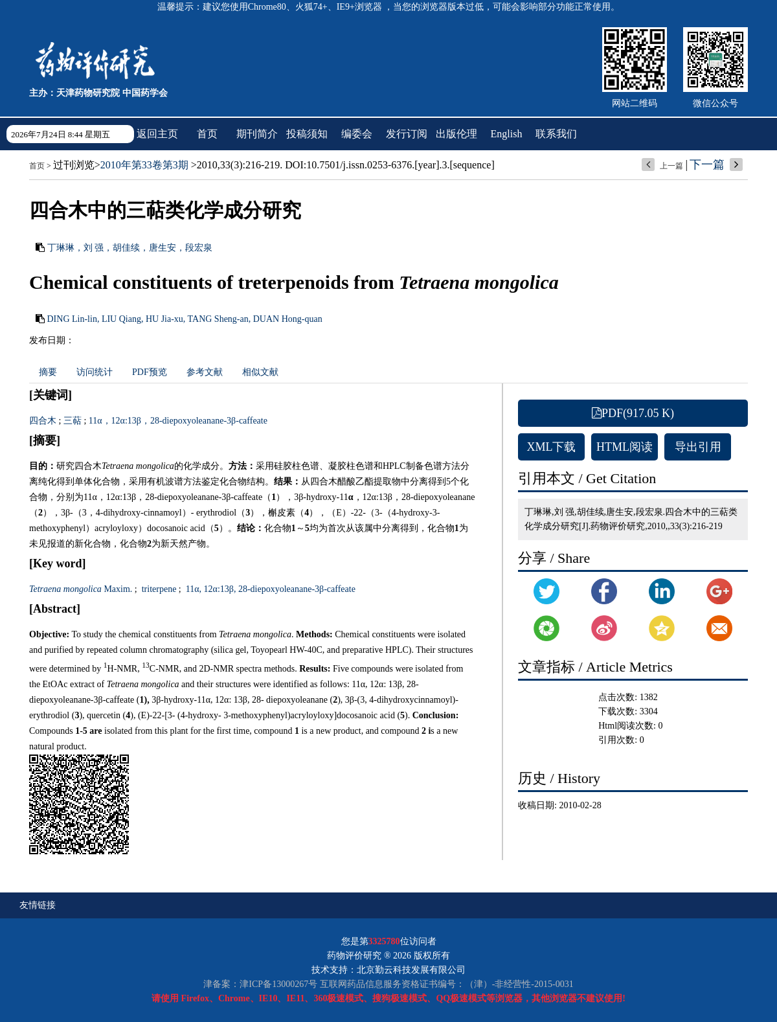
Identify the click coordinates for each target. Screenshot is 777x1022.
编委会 (356, 133)
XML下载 (551, 446)
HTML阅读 (624, 446)
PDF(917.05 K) (633, 413)
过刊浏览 (74, 164)
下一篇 (707, 164)
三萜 (72, 421)
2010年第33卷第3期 (144, 164)
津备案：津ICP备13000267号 (260, 984)
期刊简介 (257, 133)
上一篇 (671, 165)
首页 (207, 133)
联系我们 (556, 133)
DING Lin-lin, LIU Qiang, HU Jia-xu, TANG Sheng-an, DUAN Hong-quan (184, 319)
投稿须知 (307, 133)
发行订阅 (406, 133)
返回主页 (157, 133)
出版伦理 (456, 133)
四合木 (42, 421)
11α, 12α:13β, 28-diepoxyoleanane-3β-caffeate (269, 589)
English (507, 133)
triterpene (157, 589)
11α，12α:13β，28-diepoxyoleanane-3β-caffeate (178, 421)
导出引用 (698, 446)
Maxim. (80, 589)
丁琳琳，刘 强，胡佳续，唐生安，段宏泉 (130, 248)
